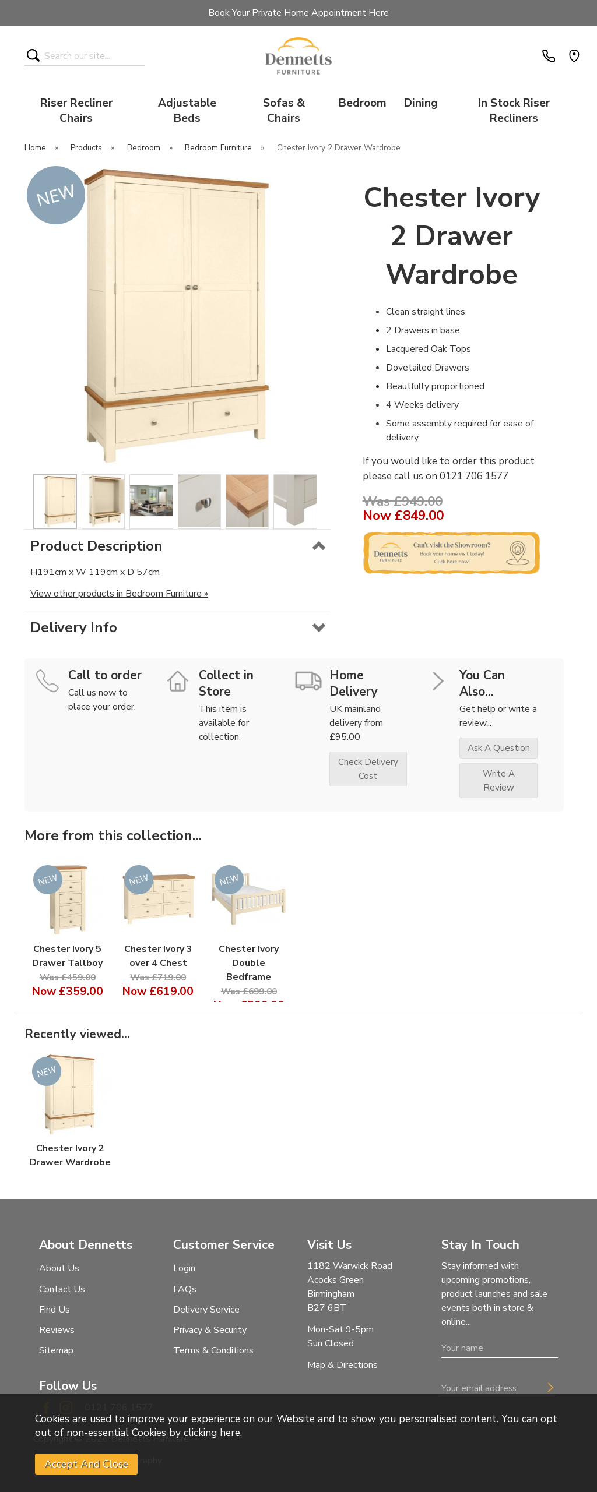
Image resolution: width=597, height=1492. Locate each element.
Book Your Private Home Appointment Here (298, 12)
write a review (499, 780)
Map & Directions (342, 1365)
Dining (421, 103)
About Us (59, 1268)
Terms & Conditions (213, 1350)
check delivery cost (368, 769)
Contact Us (62, 1289)
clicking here (212, 1433)
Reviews (57, 1330)
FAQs (184, 1289)
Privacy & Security (210, 1330)
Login (184, 1268)
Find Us (54, 1309)
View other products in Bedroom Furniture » (119, 593)
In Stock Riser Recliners (514, 111)
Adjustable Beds (187, 111)
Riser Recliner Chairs (76, 111)
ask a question (499, 748)
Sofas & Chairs (284, 111)
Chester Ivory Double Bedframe (249, 963)
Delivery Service (206, 1309)
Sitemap (56, 1350)
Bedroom (363, 103)
